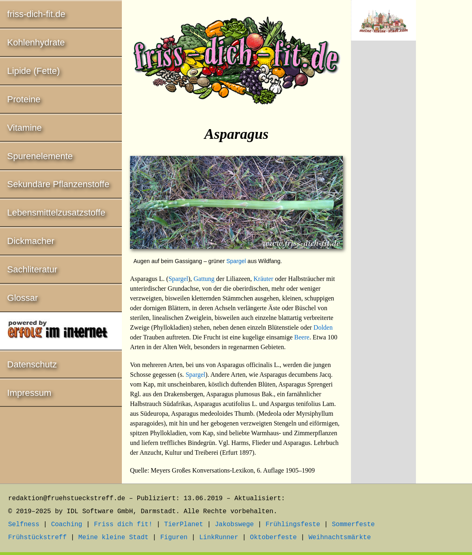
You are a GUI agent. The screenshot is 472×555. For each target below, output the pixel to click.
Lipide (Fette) (33, 71)
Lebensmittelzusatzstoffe (56, 212)
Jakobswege (234, 524)
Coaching (66, 524)
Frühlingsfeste (293, 524)
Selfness (23, 524)
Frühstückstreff (37, 537)
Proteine (24, 99)
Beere (301, 337)
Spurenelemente (40, 156)
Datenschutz (32, 364)
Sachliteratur (32, 269)
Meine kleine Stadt (113, 537)
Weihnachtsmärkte (339, 537)
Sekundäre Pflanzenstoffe (58, 184)
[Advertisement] (383, 181)
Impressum (29, 393)
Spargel (236, 261)
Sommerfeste (353, 524)
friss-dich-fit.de (36, 14)
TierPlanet (183, 524)
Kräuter (263, 278)
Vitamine (24, 128)
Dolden (323, 327)
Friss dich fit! (123, 524)
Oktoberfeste (273, 537)
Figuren (173, 537)
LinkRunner (218, 537)
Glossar (22, 298)
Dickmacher (30, 241)
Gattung (204, 278)
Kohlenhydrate (36, 42)
